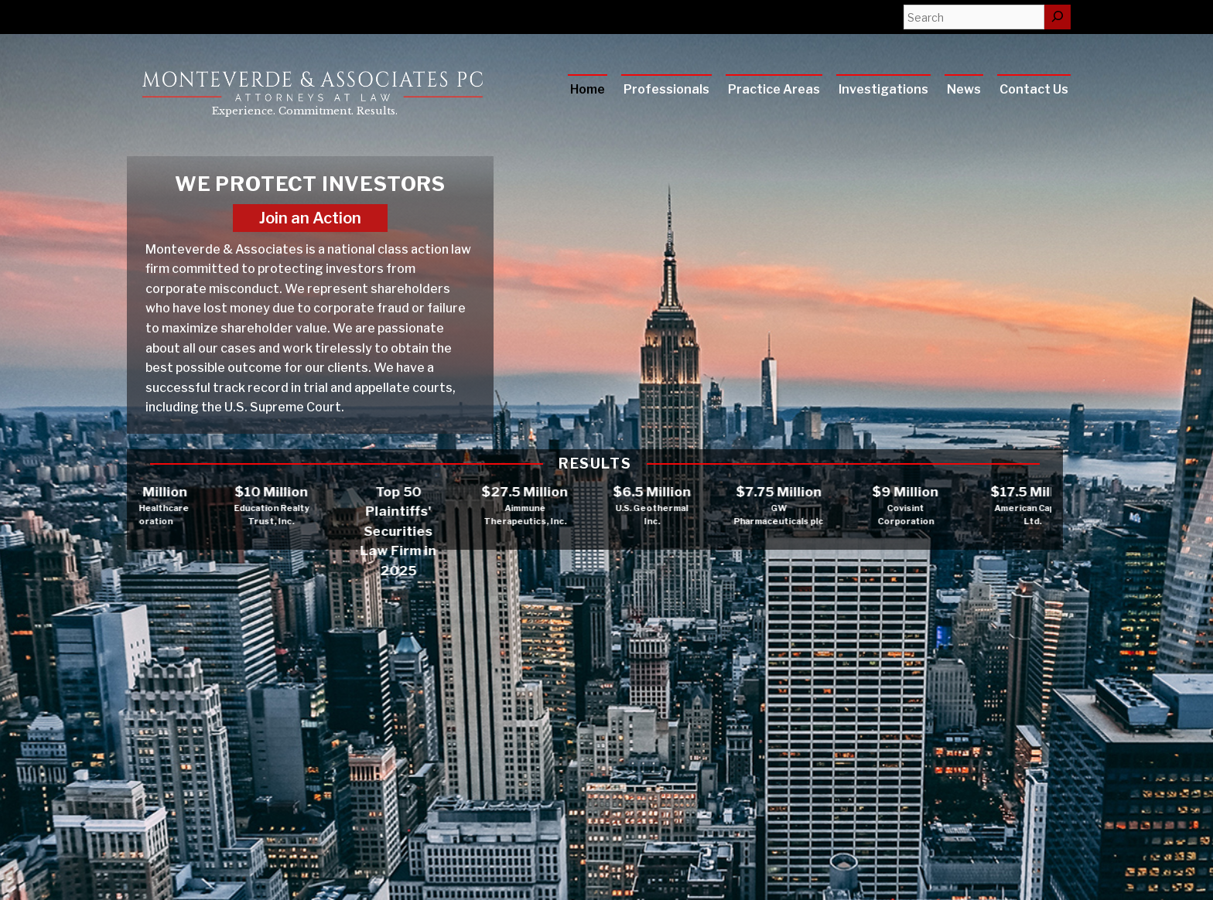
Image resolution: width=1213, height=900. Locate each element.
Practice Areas (774, 89)
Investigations (883, 89)
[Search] (1057, 17)
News (964, 89)
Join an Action (310, 218)
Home (587, 89)
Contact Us (1033, 89)
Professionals (666, 89)
